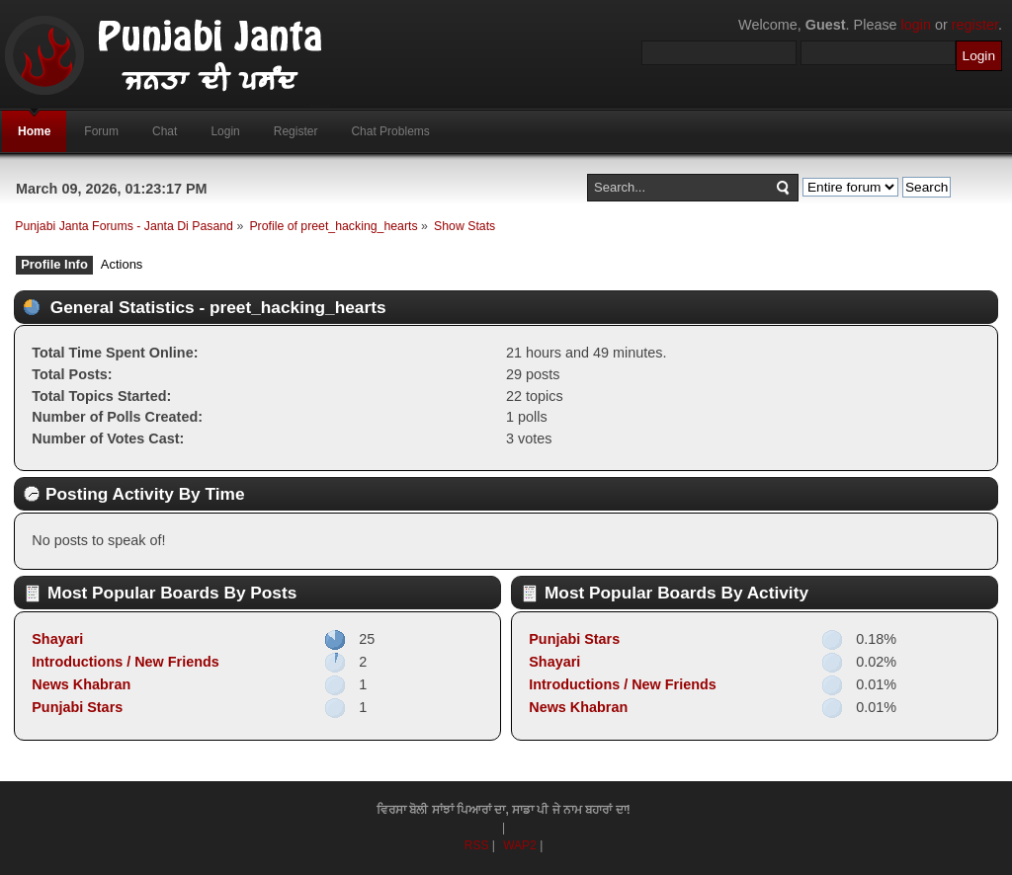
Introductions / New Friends (125, 662)
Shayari (57, 639)
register (975, 25)
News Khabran (81, 684)
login (916, 25)
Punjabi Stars (77, 707)
